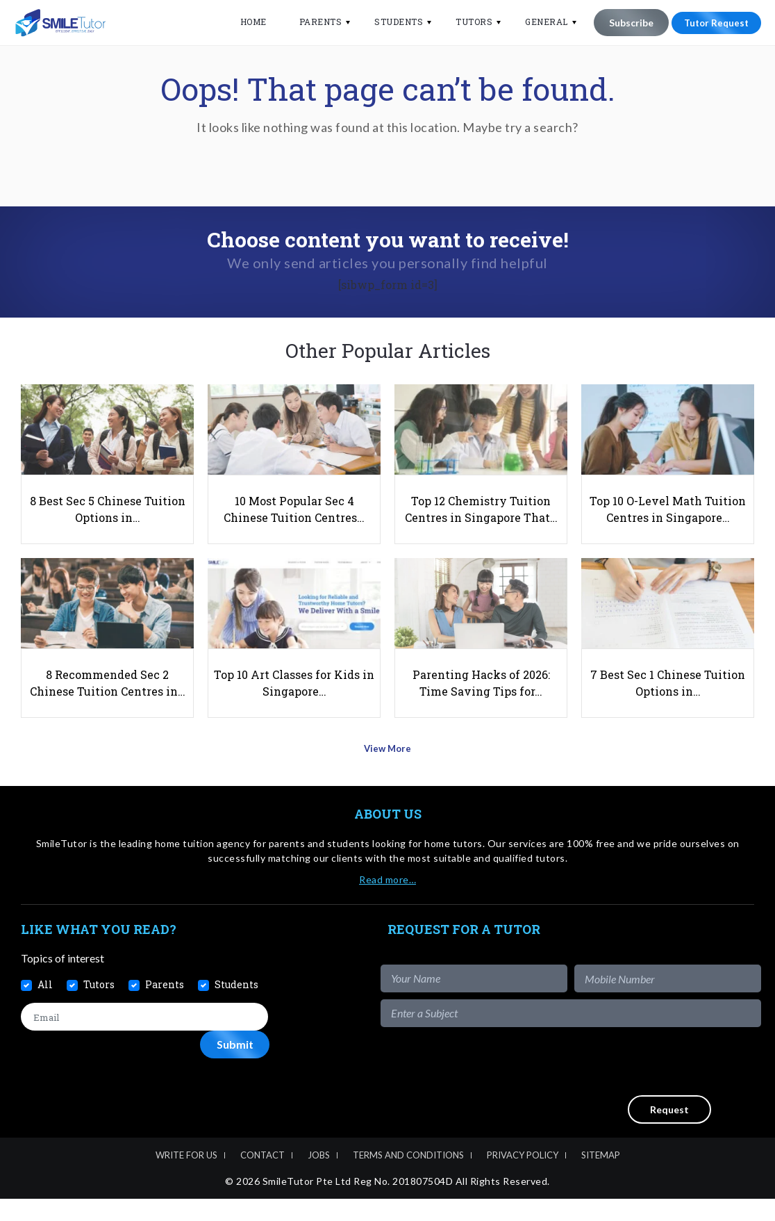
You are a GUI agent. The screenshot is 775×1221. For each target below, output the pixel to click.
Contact (262, 1177)
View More (388, 775)
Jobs (319, 1177)
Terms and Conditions (408, 1177)
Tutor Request (712, 22)
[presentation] (655, 1083)
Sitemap (600, 1177)
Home (244, 21)
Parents (311, 21)
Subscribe (622, 22)
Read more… (387, 902)
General (538, 21)
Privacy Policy (522, 1177)
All (45, 1006)
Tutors (465, 21)
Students (390, 21)
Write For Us (186, 1177)
